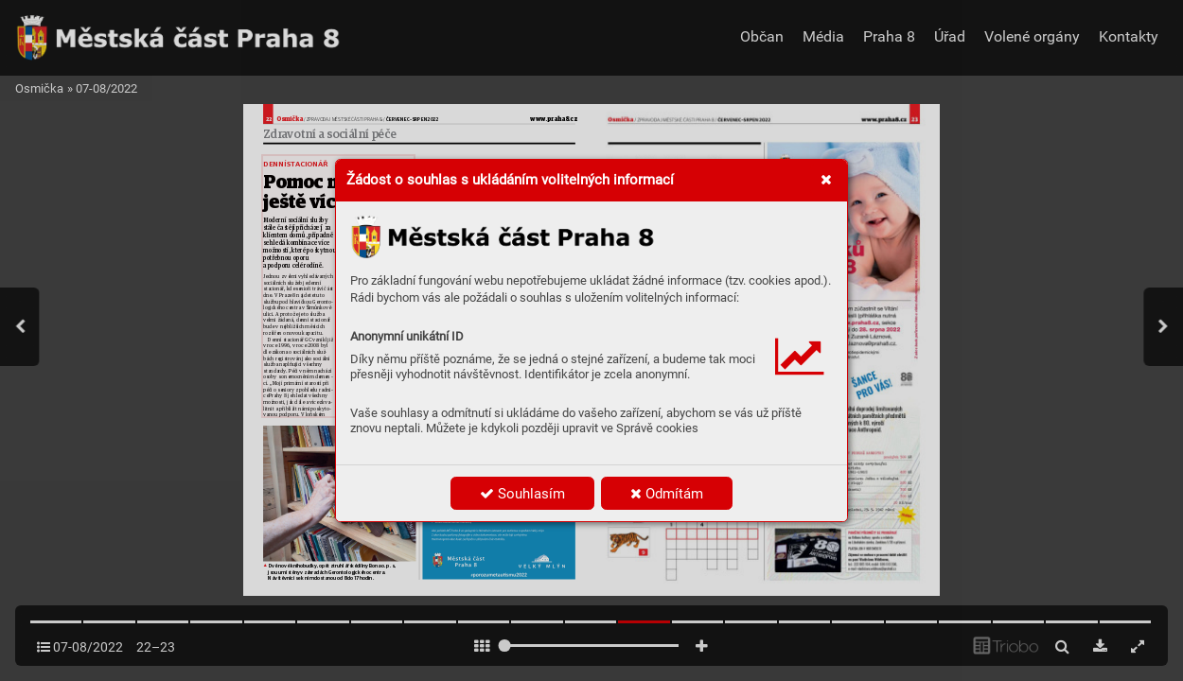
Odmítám (666, 493)
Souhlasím (522, 493)
